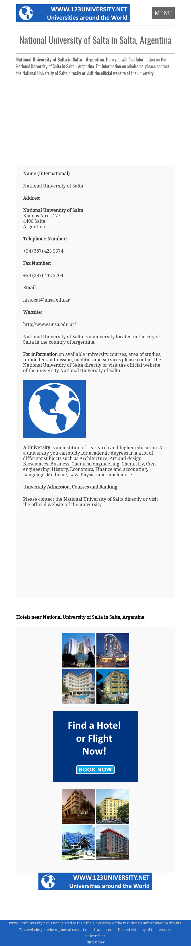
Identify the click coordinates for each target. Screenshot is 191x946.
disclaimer (96, 942)
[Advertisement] (95, 118)
